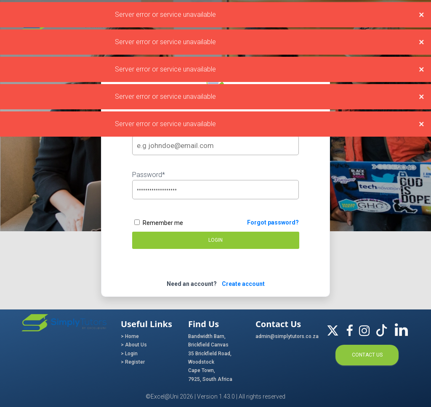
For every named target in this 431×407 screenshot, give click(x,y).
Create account (241, 283)
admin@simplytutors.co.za (282, 336)
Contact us (367, 355)
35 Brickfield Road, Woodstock (209, 358)
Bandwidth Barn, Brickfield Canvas (208, 340)
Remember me (158, 222)
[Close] (421, 14)
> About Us (134, 345)
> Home (130, 336)
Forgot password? (273, 222)
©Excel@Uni (162, 396)
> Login (129, 354)
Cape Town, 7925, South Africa (210, 374)
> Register (133, 362)
